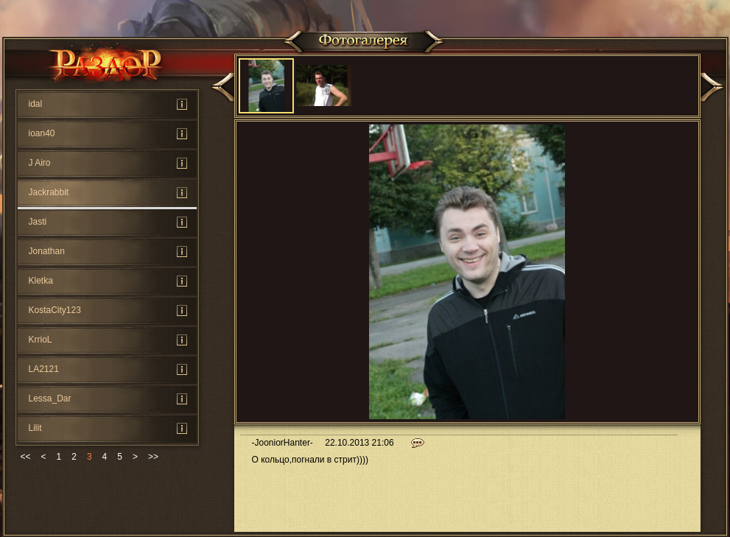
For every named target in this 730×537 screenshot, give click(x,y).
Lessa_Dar (50, 398)
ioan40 (42, 133)
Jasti (38, 222)
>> (153, 457)
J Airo (40, 163)
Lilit (35, 428)
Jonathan (47, 251)
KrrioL (40, 339)
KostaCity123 (55, 310)
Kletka (41, 280)
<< (26, 457)
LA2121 (44, 369)
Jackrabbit (49, 192)
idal (36, 104)
